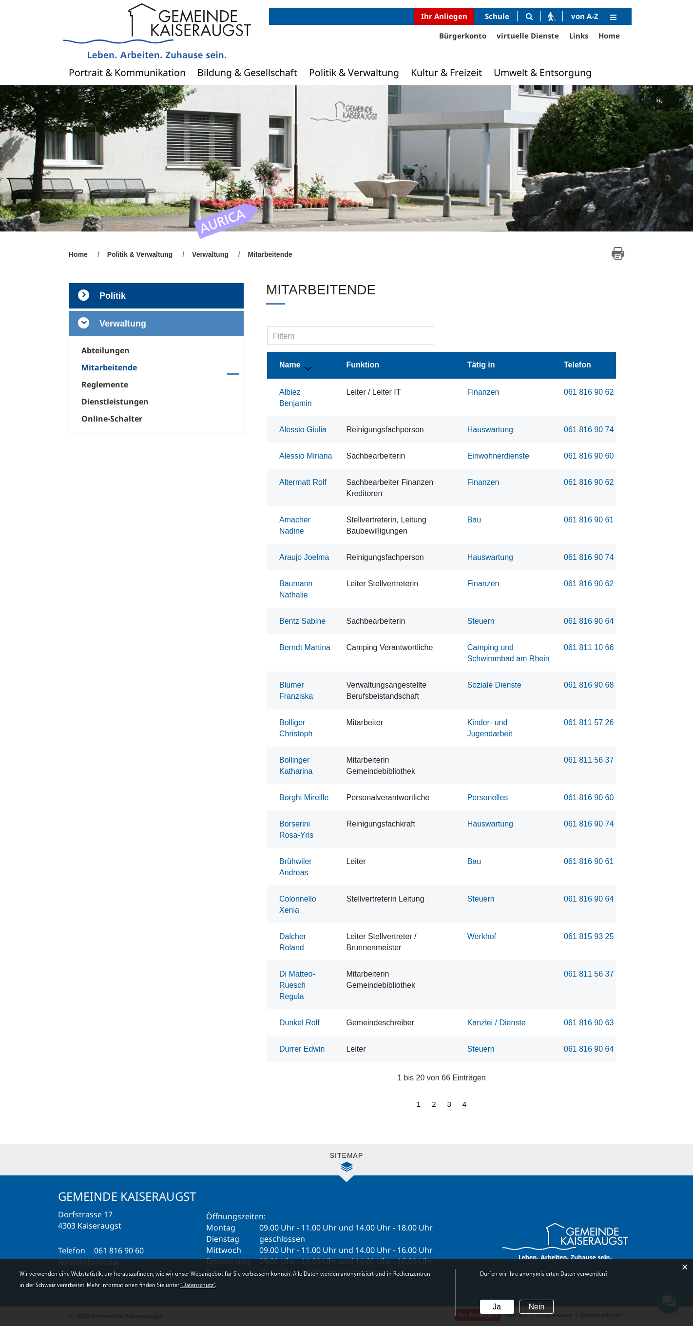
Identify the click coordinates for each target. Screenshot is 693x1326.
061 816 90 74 (589, 429)
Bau (474, 520)
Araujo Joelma (304, 557)
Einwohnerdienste (498, 456)
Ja (497, 1307)
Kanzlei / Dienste (496, 1023)
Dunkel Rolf (299, 1023)
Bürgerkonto (462, 35)
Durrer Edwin (302, 1049)
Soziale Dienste (494, 685)
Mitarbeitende (131, 367)
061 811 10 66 (589, 647)
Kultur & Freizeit (446, 72)
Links (578, 35)
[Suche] (529, 16)
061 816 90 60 (589, 456)
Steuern (481, 621)
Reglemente (104, 384)
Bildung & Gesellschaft (247, 72)
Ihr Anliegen (444, 16)
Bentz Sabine (302, 621)
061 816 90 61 (589, 520)
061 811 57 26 (589, 722)
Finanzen (483, 392)
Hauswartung (490, 429)
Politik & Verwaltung (354, 72)
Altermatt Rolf (303, 482)
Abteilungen (105, 350)
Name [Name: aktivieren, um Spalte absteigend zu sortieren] (290, 365)
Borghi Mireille (303, 797)
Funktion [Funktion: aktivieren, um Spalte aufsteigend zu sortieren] (362, 365)
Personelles (487, 797)
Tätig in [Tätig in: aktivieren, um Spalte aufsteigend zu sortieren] (481, 365)
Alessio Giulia (303, 429)
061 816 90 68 (589, 685)
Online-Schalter (111, 418)
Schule (497, 16)
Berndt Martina (304, 647)
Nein (536, 1307)
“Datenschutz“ (197, 1285)
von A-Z (584, 16)
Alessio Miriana (305, 456)
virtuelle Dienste (528, 35)
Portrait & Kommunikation (127, 72)
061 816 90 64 (589, 621)
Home (609, 35)
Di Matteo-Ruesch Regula (297, 985)
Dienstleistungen (115, 401)
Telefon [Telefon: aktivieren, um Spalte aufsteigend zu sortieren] (577, 365)
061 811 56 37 (589, 760)
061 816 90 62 (589, 392)
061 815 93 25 (589, 936)
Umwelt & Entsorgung (543, 72)
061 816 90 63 (589, 1023)
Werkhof (481, 936)
